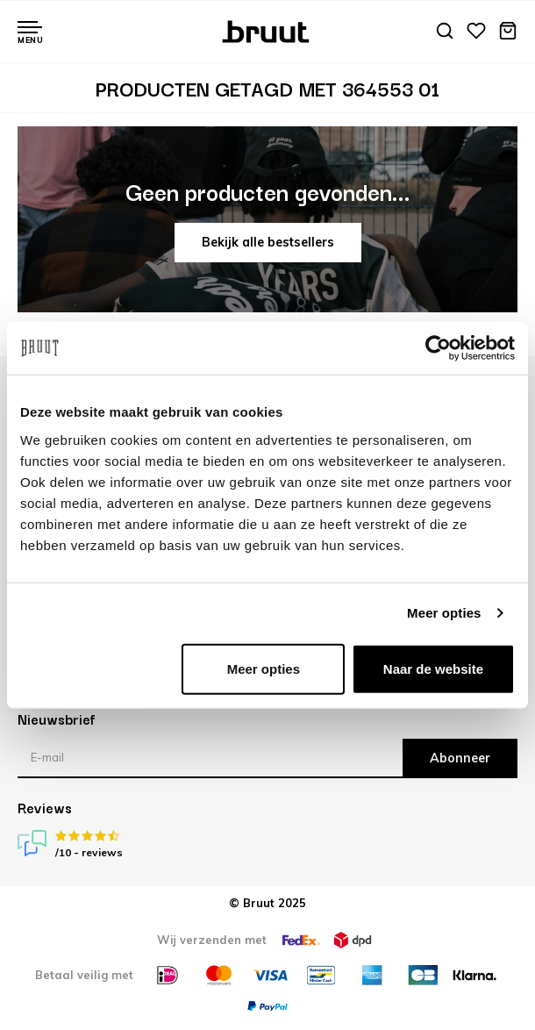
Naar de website (433, 668)
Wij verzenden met (212, 940)
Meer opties (444, 612)
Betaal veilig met (84, 975)
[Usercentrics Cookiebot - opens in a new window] (438, 348)
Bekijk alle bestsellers (268, 242)
